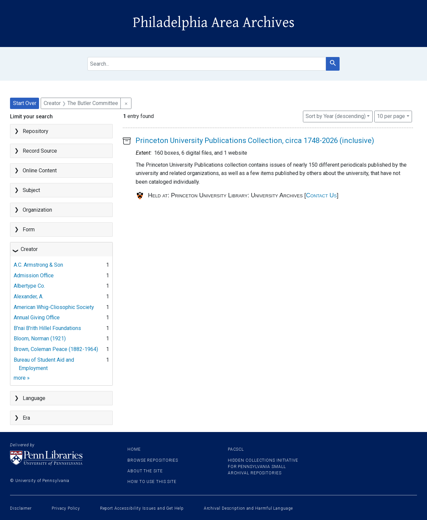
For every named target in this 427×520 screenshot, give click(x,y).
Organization (37, 210)
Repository (35, 131)
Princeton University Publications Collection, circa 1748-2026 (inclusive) (254, 140)
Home (134, 449)
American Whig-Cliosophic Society (54, 307)
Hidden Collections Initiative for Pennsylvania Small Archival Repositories (263, 466)
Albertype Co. (29, 286)
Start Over (24, 103)
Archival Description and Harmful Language (248, 508)
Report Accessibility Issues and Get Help (142, 508)
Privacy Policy (66, 508)
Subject (31, 190)
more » (22, 378)
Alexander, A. (28, 296)
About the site (145, 471)
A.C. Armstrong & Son (38, 265)
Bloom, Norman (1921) (40, 338)
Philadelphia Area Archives (214, 22)
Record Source (40, 151)
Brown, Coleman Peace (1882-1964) (56, 349)
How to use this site (151, 481)
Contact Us (321, 195)
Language (34, 398)
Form (29, 229)
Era (26, 418)
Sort (336, 116)
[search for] (206, 64)
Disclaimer (21, 508)
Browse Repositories (152, 460)
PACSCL (236, 449)
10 (391, 115)
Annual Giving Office (37, 317)
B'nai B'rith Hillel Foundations (47, 328)
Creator (29, 249)
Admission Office (34, 275)
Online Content (40, 170)
